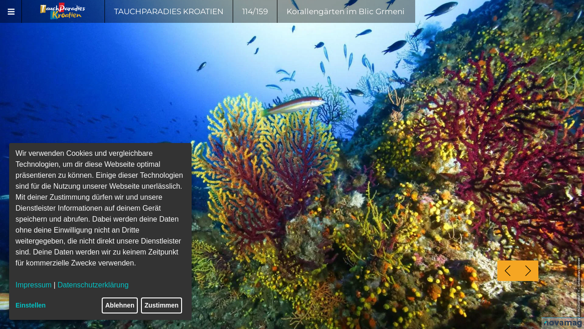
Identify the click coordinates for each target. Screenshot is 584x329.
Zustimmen (162, 305)
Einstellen (31, 305)
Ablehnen (120, 305)
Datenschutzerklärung (93, 285)
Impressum (34, 285)
